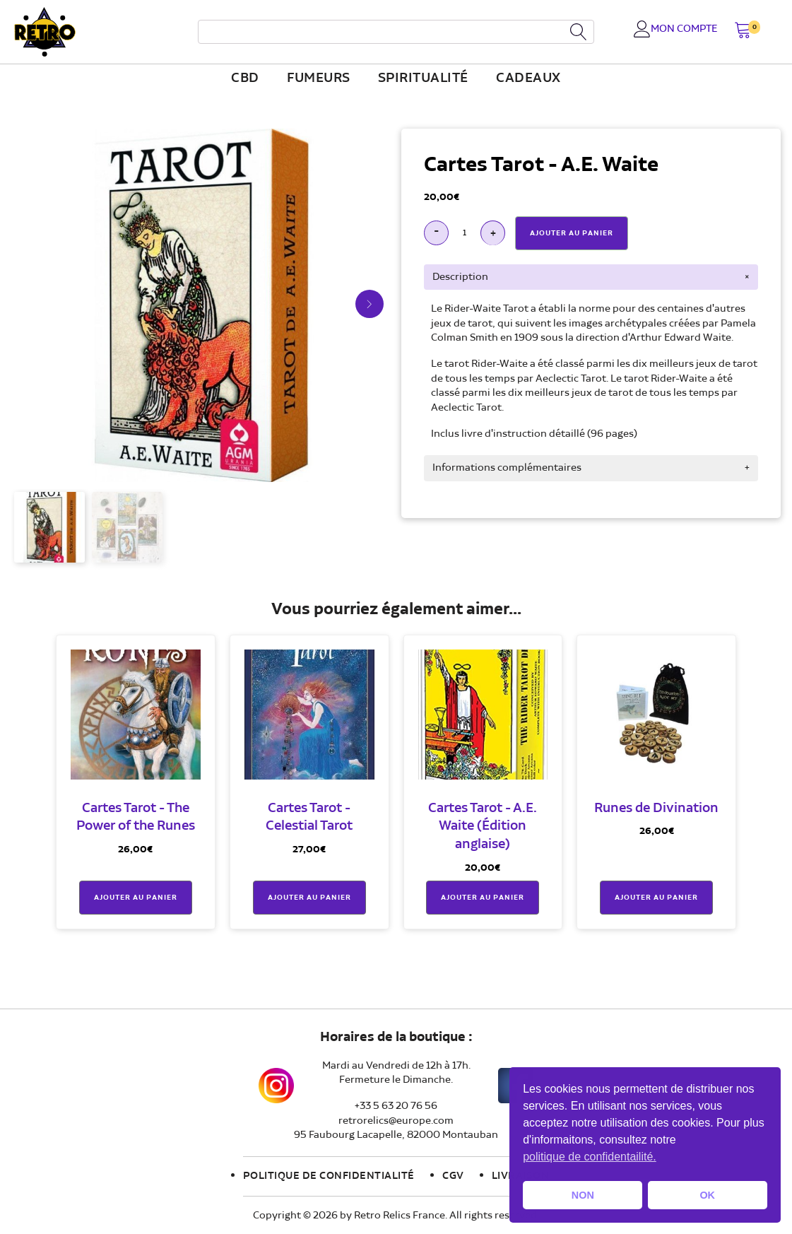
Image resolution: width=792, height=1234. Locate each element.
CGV (453, 1176)
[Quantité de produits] (464, 233)
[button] (743, 31)
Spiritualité (423, 78)
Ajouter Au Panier (571, 233)
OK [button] (707, 1195)
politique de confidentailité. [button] (589, 1157)
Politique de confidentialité (329, 1176)
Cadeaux (528, 78)
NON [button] (583, 1195)
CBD (245, 78)
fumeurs (318, 78)
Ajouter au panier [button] (135, 897)
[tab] (591, 277)
